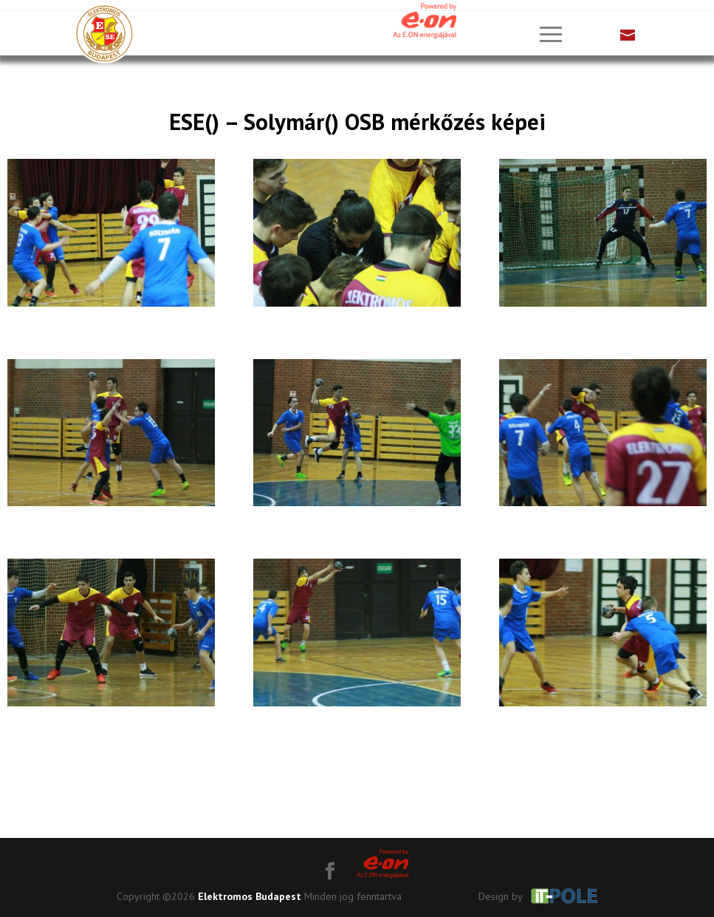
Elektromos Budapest (249, 896)
